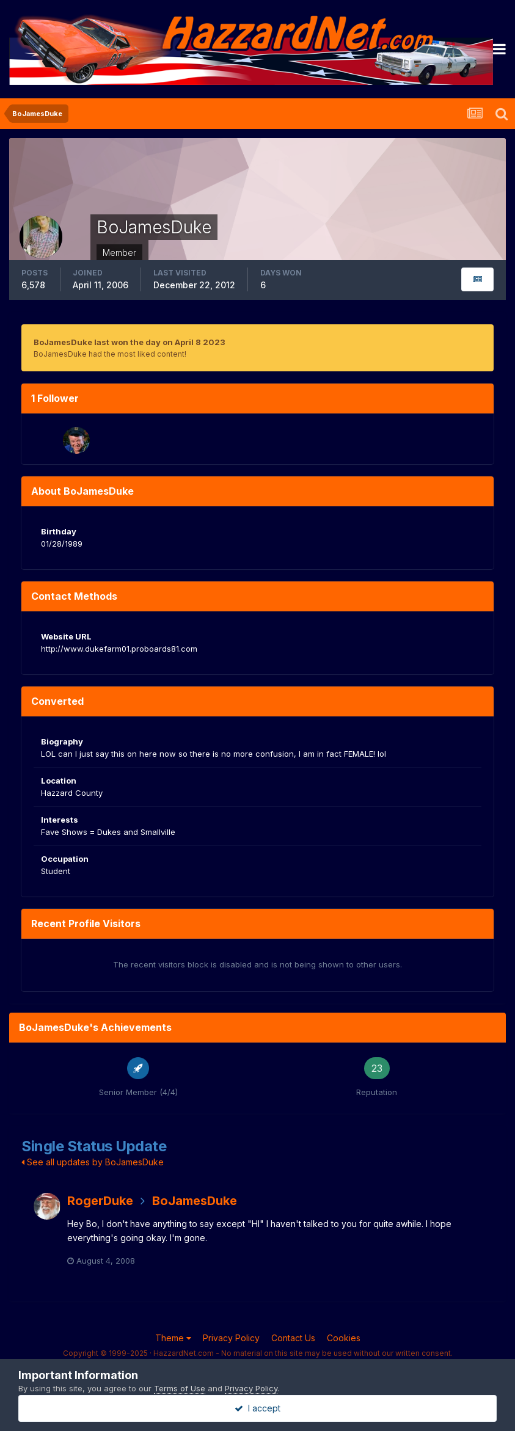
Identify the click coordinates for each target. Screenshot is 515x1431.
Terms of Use (179, 1388)
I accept (257, 1408)
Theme (173, 1338)
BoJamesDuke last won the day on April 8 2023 (129, 342)
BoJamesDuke (194, 1200)
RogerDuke (100, 1200)
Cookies (343, 1338)
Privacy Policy (231, 1338)
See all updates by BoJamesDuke (92, 1162)
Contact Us (293, 1338)
